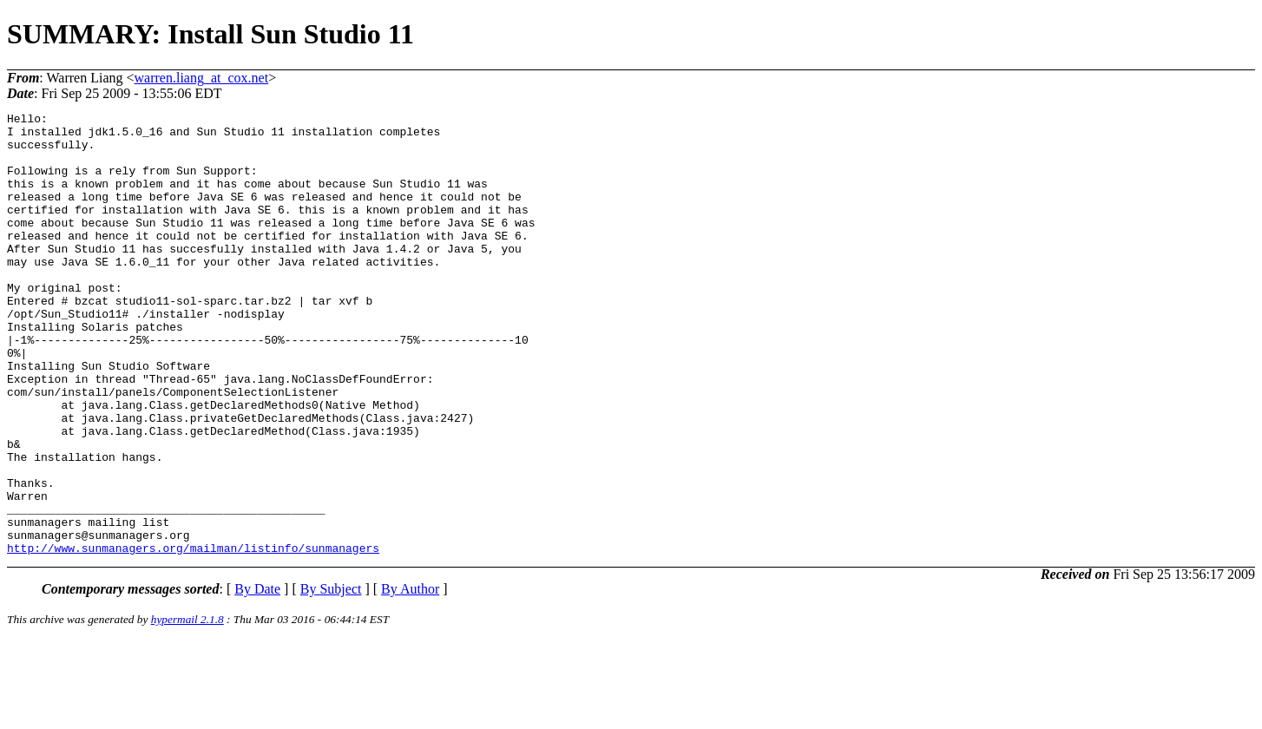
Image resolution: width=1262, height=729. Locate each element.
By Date (257, 677)
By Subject (331, 677)
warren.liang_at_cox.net (202, 77)
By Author (410, 677)
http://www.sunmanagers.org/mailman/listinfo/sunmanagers (193, 636)
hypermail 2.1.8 (187, 707)
